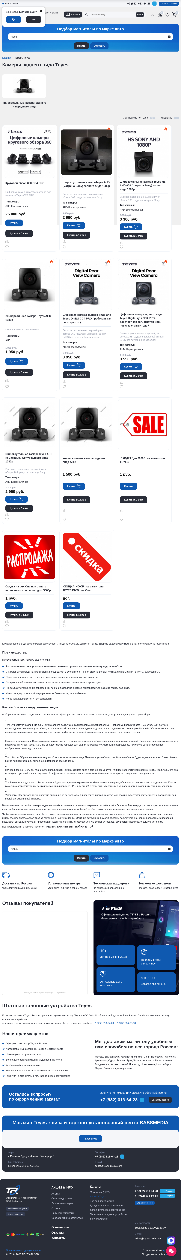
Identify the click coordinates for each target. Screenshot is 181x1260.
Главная (6, 57)
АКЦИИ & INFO (62, 1187)
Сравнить (7, 241)
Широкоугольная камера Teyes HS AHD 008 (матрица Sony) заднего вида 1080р (143, 185)
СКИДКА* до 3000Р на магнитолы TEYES (143, 460)
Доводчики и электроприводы (106, 1205)
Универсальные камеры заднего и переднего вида (24, 104)
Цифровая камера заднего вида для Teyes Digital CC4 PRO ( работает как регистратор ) (87, 318)
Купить (14, 223)
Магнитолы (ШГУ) (100, 1192)
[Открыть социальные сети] (171, 1251)
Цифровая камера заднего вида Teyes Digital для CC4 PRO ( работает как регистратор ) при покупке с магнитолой (141, 320)
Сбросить (99, 46)
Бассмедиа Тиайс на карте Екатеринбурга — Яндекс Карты (44, 993)
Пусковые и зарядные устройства (108, 1214)
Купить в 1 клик (19, 233)
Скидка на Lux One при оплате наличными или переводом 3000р (28, 588)
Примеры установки (62, 1213)
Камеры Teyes (98, 1196)
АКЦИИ (55, 1193)
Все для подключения (102, 1201)
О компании (60, 1227)
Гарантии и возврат (62, 1203)
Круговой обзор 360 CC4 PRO (24, 183)
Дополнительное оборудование (107, 1210)
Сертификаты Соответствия (67, 1218)
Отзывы (55, 1208)
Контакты (58, 1238)
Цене (145, 117)
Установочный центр (17, 1209)
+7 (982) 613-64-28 (139, 3)
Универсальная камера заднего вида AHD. (84, 460)
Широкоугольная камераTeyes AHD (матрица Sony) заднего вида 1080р (86, 184)
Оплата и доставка (61, 1198)
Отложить (7, 246)
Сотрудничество (15, 1214)
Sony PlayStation (99, 1218)
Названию (166, 117)
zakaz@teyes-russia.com (108, 1166)
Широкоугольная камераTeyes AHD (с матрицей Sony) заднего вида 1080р (29, 458)
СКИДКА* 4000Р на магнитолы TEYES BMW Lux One (83, 588)
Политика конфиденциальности (23, 1250)
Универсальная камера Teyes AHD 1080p (28, 318)
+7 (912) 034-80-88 (125, 1023)
